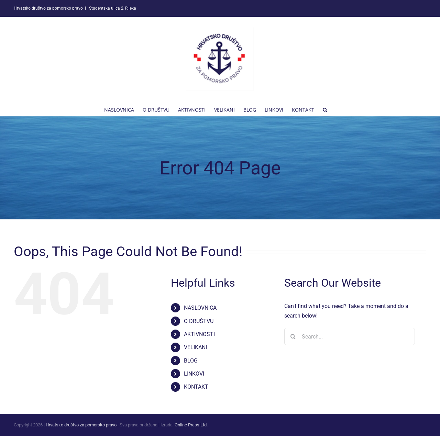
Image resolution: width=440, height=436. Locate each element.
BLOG (191, 360)
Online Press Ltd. (191, 424)
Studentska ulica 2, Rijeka (112, 8)
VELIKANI (195, 347)
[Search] (292, 336)
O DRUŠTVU (198, 321)
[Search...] (349, 336)
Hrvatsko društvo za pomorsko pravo (81, 424)
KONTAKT (196, 386)
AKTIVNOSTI (199, 334)
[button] (325, 109)
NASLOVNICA (200, 308)
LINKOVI (194, 373)
